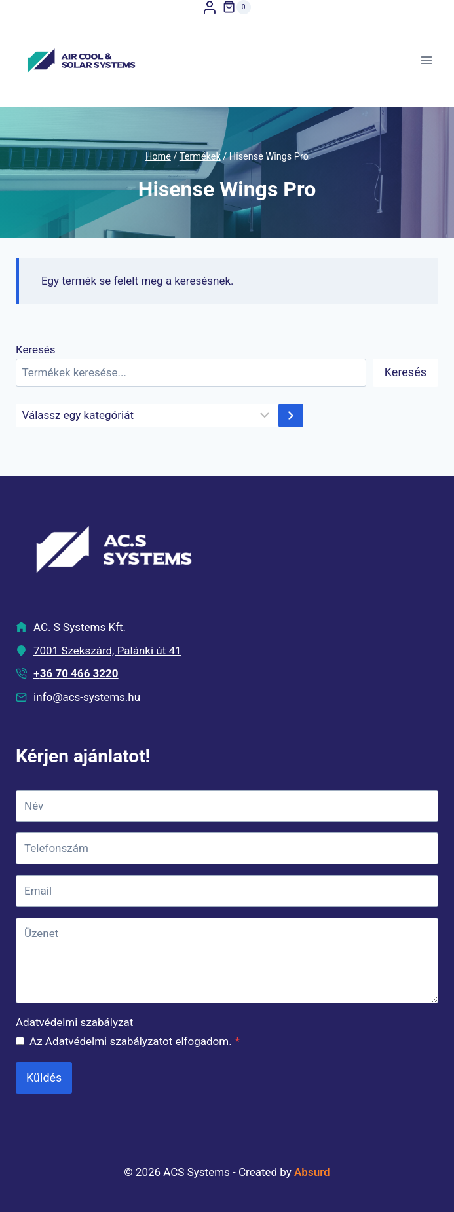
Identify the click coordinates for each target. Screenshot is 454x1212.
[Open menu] (426, 60)
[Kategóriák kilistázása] (147, 415)
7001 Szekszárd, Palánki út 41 (107, 650)
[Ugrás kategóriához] (290, 415)
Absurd (312, 1172)
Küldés (44, 1077)
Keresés (36, 349)
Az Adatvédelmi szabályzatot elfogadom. (134, 1041)
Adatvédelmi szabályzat (74, 1022)
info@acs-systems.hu (86, 697)
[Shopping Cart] (236, 7)
